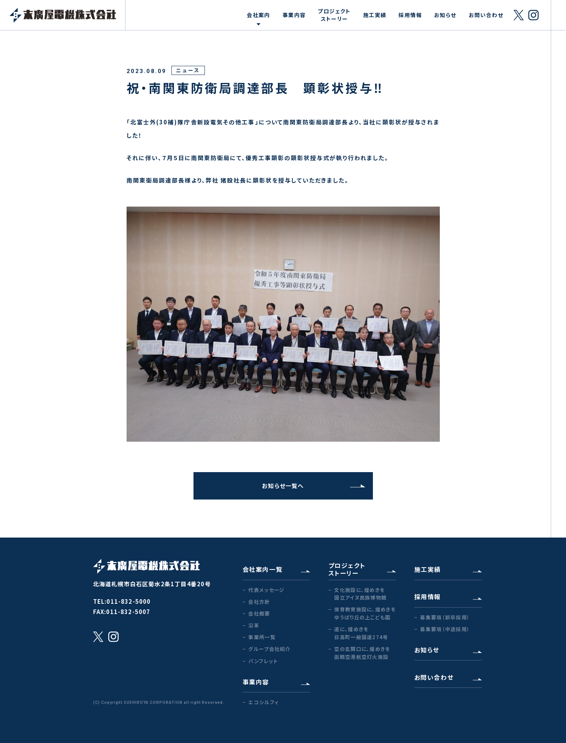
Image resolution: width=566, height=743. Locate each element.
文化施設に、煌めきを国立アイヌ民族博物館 (360, 593)
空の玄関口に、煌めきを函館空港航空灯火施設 (362, 652)
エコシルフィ (263, 702)
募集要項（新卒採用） (445, 617)
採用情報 (410, 15)
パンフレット (263, 661)
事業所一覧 (262, 637)
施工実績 (375, 15)
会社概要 (259, 613)
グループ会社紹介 (269, 648)
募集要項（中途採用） (445, 629)
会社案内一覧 (276, 569)
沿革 (253, 625)
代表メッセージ (266, 589)
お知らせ (445, 15)
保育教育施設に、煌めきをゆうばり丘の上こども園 (365, 613)
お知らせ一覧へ (313, 486)
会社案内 (258, 15)
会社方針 (259, 601)
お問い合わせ (486, 15)
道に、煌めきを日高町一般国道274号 (361, 633)
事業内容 (294, 15)
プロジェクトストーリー (334, 14)
